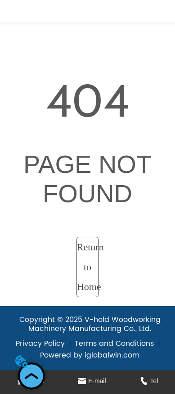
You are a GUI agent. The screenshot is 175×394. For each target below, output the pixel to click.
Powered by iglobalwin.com (89, 355)
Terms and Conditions (114, 343)
